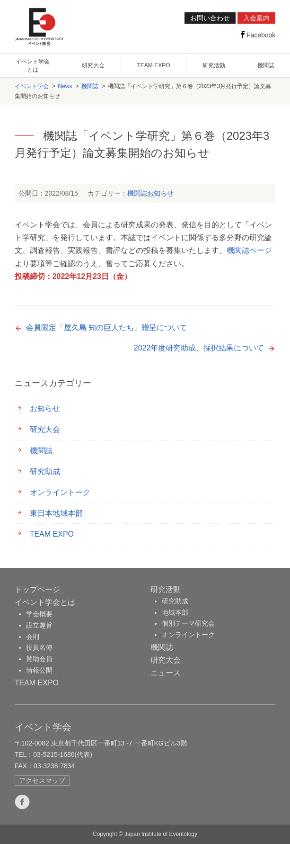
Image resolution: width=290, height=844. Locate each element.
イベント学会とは (45, 602)
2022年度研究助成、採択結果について (199, 348)
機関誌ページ (249, 250)
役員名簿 (39, 647)
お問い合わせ (210, 18)
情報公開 (39, 670)
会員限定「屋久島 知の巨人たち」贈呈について (106, 327)
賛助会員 (39, 659)
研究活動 (213, 65)
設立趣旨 (39, 625)
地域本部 (175, 612)
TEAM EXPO (153, 65)
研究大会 (93, 65)
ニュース (165, 673)
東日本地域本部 (56, 513)
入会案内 (256, 18)
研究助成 (45, 471)
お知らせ (160, 193)
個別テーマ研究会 (188, 623)
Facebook (257, 35)
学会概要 (39, 614)
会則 (32, 636)
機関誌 (265, 65)
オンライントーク (60, 492)
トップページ (37, 589)
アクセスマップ (42, 780)
